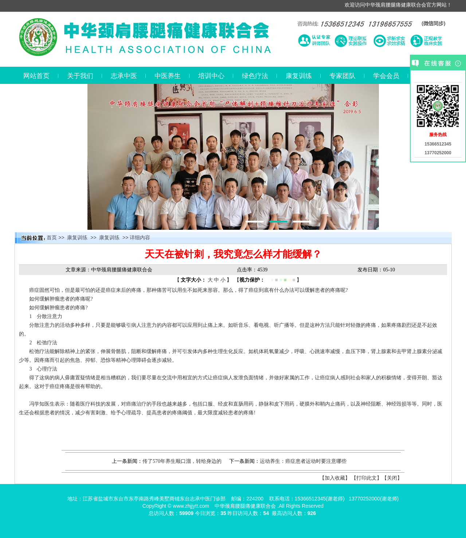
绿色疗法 (255, 76)
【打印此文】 (366, 478)
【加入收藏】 (335, 478)
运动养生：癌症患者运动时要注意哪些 (303, 461)
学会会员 (386, 76)
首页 (52, 237)
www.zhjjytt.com (191, 506)
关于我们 (80, 76)
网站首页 (36, 76)
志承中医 (124, 76)
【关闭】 (392, 478)
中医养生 (167, 76)
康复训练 (299, 76)
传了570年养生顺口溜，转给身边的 (182, 461)
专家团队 (342, 76)
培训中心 (211, 76)
